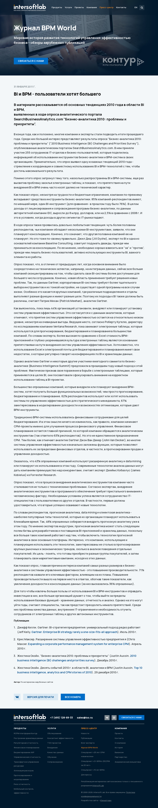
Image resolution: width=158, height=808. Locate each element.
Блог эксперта (87, 743)
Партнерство (121, 757)
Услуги (68, 7)
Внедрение (52, 747)
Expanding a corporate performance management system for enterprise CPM (78, 644)
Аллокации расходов (24, 770)
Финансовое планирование (26, 747)
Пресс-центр (106, 7)
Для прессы (86, 774)
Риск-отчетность (22, 784)
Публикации (86, 738)
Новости (85, 733)
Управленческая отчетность (27, 757)
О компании (120, 743)
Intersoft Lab (30, 7)
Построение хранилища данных (28, 738)
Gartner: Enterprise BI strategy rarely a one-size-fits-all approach (74, 632)
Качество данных (55, 752)
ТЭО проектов (54, 743)
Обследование (54, 733)
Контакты (121, 7)
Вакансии (119, 752)
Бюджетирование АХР (24, 752)
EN (136, 7)
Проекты (79, 7)
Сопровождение (55, 762)
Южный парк (105, 800)
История (119, 747)
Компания (92, 7)
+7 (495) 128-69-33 (61, 717)
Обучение (51, 757)
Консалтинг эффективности (60, 738)
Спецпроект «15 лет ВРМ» (93, 770)
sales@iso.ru (85, 717)
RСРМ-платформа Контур (25, 733)
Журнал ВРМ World (89, 747)
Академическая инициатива (128, 762)
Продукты (57, 7)
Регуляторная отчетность (26, 743)
